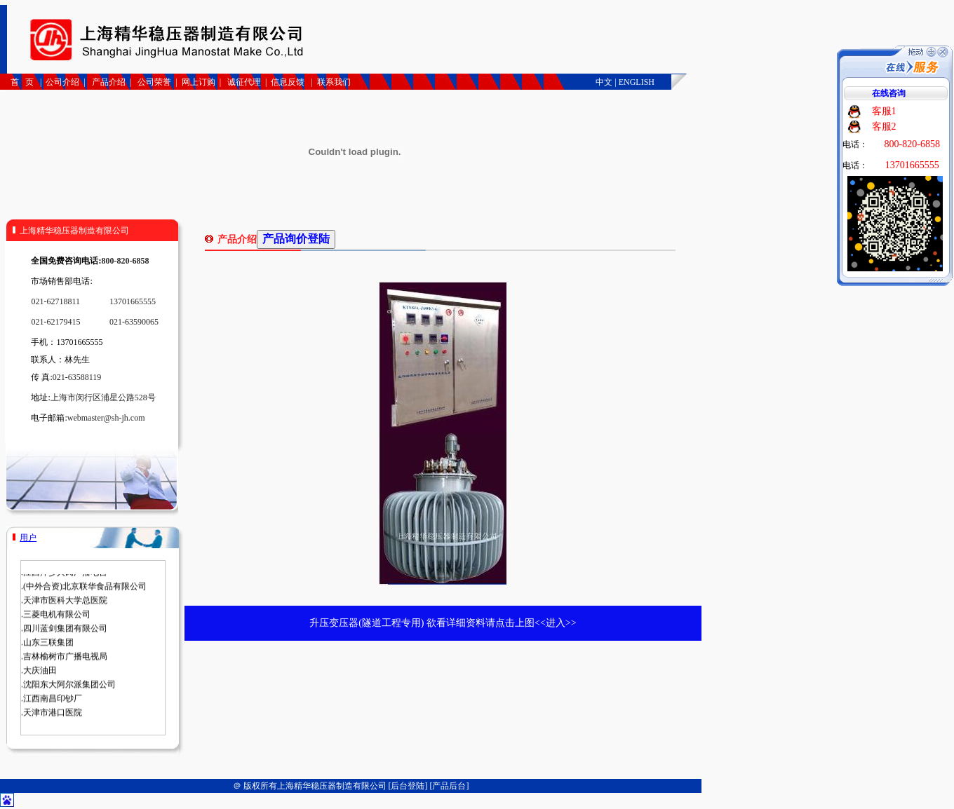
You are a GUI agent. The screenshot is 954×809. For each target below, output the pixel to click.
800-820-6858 (912, 144)
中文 (604, 82)
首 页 (23, 82)
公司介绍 (62, 82)
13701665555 (912, 165)
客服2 (884, 126)
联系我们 (334, 82)
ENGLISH (636, 82)
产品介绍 (109, 82)
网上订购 (198, 82)
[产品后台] (449, 786)
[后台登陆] (408, 786)
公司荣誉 (153, 82)
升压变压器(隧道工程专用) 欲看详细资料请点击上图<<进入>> (442, 623)
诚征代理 (244, 82)
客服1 (884, 111)
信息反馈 (287, 82)
